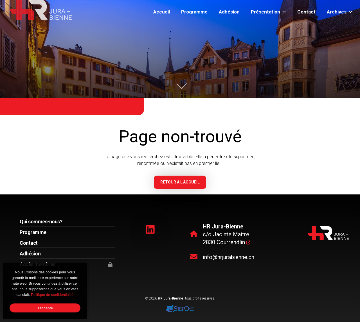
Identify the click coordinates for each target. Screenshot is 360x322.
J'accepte (45, 308)
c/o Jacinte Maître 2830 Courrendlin (226, 234)
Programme (194, 12)
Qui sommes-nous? (41, 222)
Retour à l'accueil (180, 182)
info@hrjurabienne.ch (228, 257)
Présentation (268, 12)
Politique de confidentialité (52, 294)
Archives (339, 12)
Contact (306, 12)
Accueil (161, 12)
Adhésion (229, 12)
